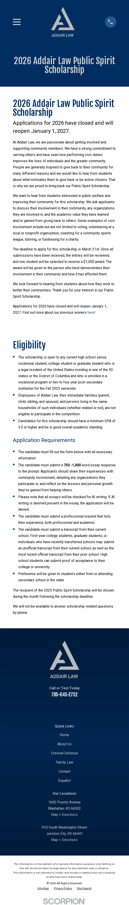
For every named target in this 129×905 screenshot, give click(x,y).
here (90, 312)
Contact (64, 771)
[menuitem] (43, 888)
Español (64, 780)
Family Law (64, 762)
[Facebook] (36, 708)
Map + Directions (64, 815)
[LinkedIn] (58, 708)
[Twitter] (70, 708)
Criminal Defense (64, 753)
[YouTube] (47, 708)
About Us (64, 744)
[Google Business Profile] (92, 708)
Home (64, 735)
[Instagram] (81, 708)
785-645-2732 (64, 695)
